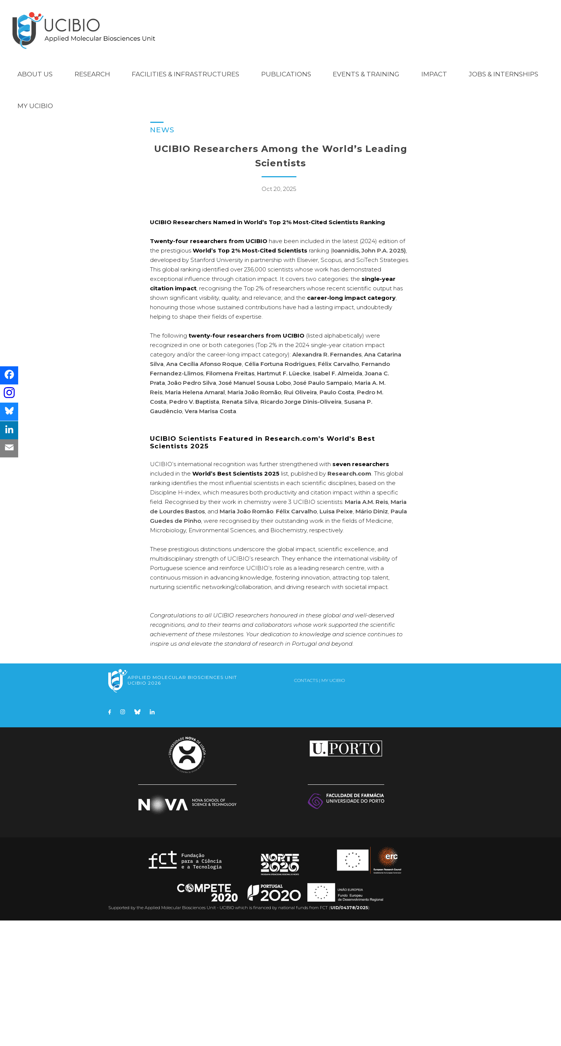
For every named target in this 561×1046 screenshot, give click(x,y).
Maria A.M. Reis (366, 627)
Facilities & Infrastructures (185, 65)
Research (92, 65)
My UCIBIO (35, 97)
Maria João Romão (254, 517)
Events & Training (366, 65)
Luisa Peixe (336, 636)
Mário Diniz (371, 636)
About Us (35, 65)
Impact (434, 65)
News (162, 120)
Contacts (306, 806)
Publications (286, 65)
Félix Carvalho (296, 636)
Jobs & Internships (503, 65)
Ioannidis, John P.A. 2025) (369, 376)
